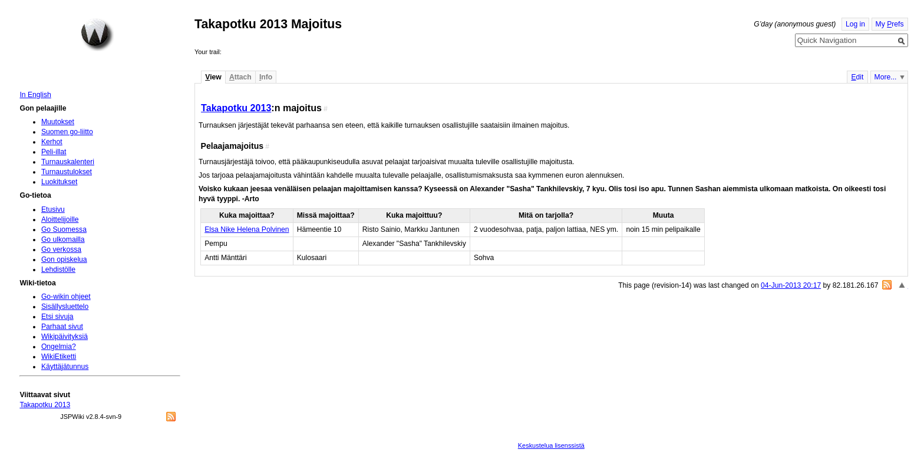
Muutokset (57, 122)
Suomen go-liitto (67, 132)
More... (885, 77)
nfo (265, 77)
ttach (240, 77)
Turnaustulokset (66, 172)
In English (35, 95)
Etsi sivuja (57, 316)
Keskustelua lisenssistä (551, 445)
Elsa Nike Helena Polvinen (246, 229)
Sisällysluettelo (64, 306)
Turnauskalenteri (67, 162)
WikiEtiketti (58, 356)
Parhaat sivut (62, 326)
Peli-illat (54, 152)
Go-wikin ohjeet (66, 296)
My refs (890, 24)
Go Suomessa (64, 229)
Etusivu (53, 209)
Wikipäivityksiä (64, 336)
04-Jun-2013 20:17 (791, 285)
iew (213, 77)
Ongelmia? (58, 346)
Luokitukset (59, 182)
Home (97, 35)
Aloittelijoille (60, 219)
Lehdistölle (58, 269)
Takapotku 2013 (236, 107)
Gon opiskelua (64, 259)
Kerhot (51, 142)
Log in (855, 24)
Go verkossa (61, 249)
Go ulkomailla (63, 239)
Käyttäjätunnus (64, 366)
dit (857, 77)
